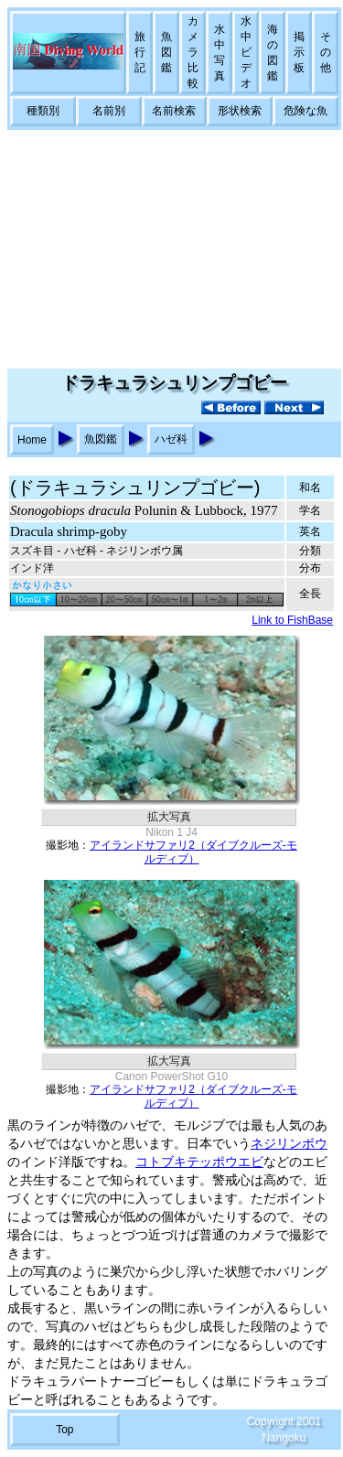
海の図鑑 (272, 52)
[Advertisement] (171, 249)
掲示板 (299, 52)
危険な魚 (305, 110)
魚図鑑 (166, 52)
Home (32, 440)
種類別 (43, 110)
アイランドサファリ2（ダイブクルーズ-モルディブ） (193, 852)
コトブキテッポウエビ (199, 1162)
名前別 (108, 110)
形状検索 (240, 110)
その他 (325, 52)
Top (64, 1429)
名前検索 (174, 110)
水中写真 (219, 52)
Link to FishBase (292, 620)
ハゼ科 (171, 439)
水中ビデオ (246, 52)
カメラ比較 (193, 52)
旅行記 (139, 52)
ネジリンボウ (289, 1144)
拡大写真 (169, 816)
